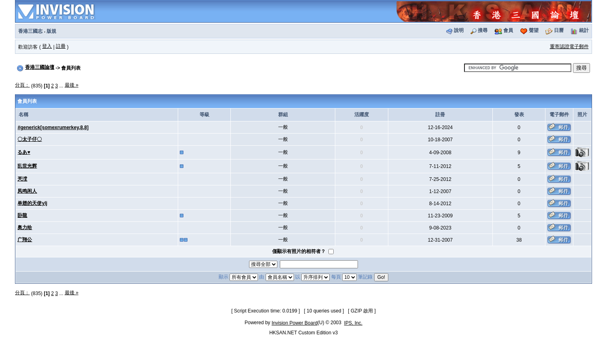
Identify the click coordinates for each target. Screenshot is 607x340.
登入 (47, 46)
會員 (508, 30)
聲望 (534, 30)
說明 (459, 30)
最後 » (72, 85)
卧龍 (22, 215)
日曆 (559, 30)
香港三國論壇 (39, 67)
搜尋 (483, 30)
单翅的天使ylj (32, 203)
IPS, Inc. (353, 323)
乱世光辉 (27, 166)
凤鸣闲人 (27, 191)
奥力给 (24, 227)
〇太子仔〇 (29, 139)
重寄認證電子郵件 (569, 46)
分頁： (22, 85)
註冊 (61, 46)
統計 (584, 30)
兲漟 (22, 179)
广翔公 (24, 239)
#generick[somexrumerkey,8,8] (52, 127)
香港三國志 (30, 31)
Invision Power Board (294, 323)
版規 (51, 31)
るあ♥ (23, 152)
